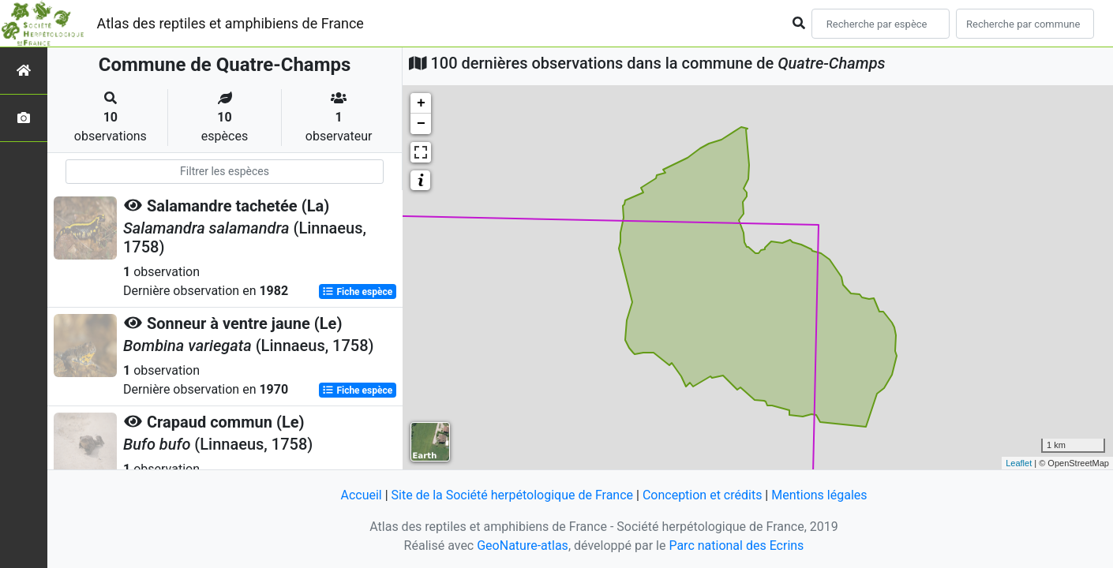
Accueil (360, 495)
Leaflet (1019, 463)
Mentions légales (819, 495)
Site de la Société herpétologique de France (512, 495)
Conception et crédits (703, 495)
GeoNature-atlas (522, 545)
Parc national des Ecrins (736, 545)
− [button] (421, 123)
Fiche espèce (357, 291)
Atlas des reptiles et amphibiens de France (230, 23)
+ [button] (421, 103)
